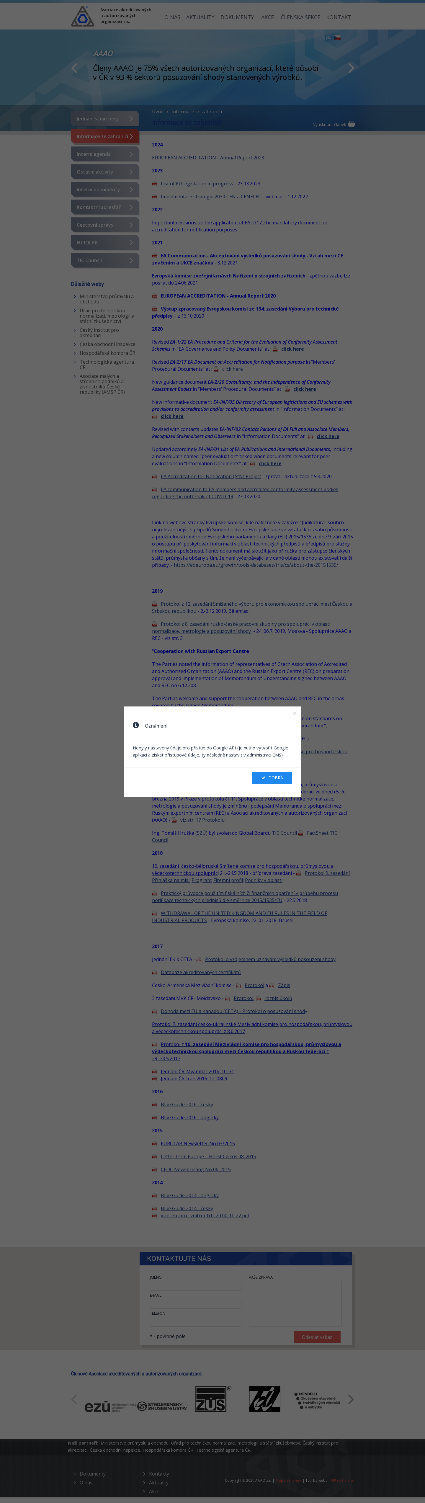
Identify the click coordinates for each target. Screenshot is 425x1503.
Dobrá (272, 777)
